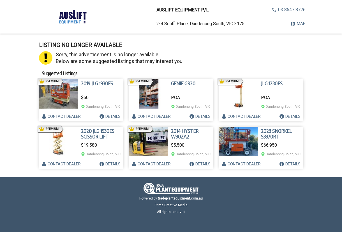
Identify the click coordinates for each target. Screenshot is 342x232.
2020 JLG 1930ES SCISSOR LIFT (97, 133)
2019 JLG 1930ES (97, 83)
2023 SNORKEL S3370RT (276, 133)
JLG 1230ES (272, 83)
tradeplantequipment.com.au (180, 198)
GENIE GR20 (183, 83)
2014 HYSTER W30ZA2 (184, 133)
